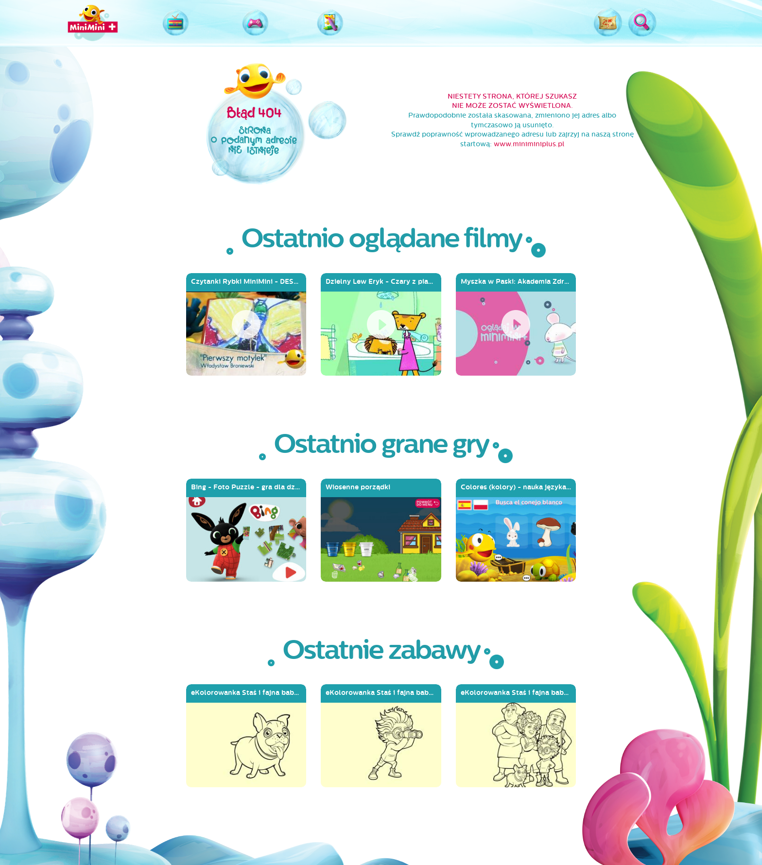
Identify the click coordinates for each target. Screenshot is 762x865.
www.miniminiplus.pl (529, 144)
